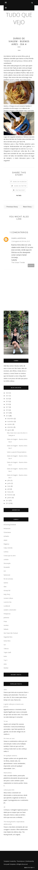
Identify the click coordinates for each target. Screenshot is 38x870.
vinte (5, 664)
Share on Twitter (20, 186)
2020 (7, 399)
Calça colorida (8, 548)
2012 (7, 503)
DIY (5, 571)
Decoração (7, 563)
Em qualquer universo (10, 755)
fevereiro (10, 495)
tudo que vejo (19, 18)
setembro (10, 427)
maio (8, 486)
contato (6, 559)
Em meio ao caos (9, 738)
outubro (9, 424)
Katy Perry (7, 594)
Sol (5, 645)
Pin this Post (20, 190)
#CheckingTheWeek (10, 525)
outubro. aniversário (10, 610)
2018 (7, 404)
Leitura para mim (9, 790)
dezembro (10, 418)
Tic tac (6, 721)
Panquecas (7, 614)
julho (8, 480)
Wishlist (6, 668)
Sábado (6, 629)
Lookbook (7, 606)
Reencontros (8, 773)
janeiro (9, 497)
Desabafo (7, 567)
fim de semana (8, 579)
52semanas (7, 532)
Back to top (29, 867)
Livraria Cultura (8, 598)
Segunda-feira (8, 637)
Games (6, 583)
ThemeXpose (20, 861)
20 (4, 807)
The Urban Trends (18, 262)
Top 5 (5, 660)
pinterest (6, 617)
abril (8, 489)
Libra (5, 689)
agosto (9, 430)
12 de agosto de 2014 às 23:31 (20, 241)
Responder (31, 265)
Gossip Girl (7, 590)
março (9, 492)
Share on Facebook (20, 181)
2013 (7, 500)
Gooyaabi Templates (10, 864)
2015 (7, 413)
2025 (7, 393)
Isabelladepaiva (18, 238)
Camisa (6, 552)
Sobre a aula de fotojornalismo (16, 452)
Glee (5, 586)
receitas (6, 625)
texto (5, 656)
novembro (10, 421)
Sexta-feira (7, 641)
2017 (7, 407)
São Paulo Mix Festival (11, 633)
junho (9, 483)
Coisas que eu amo (10, 555)
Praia (5, 621)
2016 (7, 410)
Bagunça (6, 544)
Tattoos (6, 648)
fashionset (7, 575)
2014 (7, 416)
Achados (6, 536)
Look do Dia (7, 602)
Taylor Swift (7, 652)
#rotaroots (7, 528)
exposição (29, 149)
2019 (7, 401)
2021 (7, 396)
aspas (5, 540)
